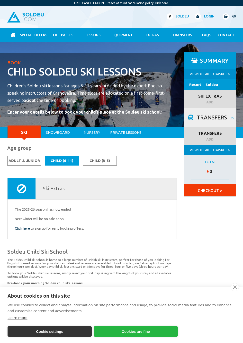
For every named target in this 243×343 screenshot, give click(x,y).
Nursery (92, 132)
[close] (235, 287)
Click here (22, 228)
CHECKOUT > (210, 190)
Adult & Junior (24, 161)
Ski (24, 132)
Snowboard (58, 132)
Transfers (182, 35)
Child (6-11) (62, 161)
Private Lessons (126, 132)
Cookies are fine (136, 331)
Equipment (122, 35)
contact (226, 35)
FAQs (206, 35)
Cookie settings (49, 331)
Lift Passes (63, 35)
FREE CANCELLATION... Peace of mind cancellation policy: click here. (121, 3)
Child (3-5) (100, 161)
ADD (210, 102)
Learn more (17, 317)
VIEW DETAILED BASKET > (210, 74)
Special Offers (33, 35)
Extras (152, 35)
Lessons (92, 35)
